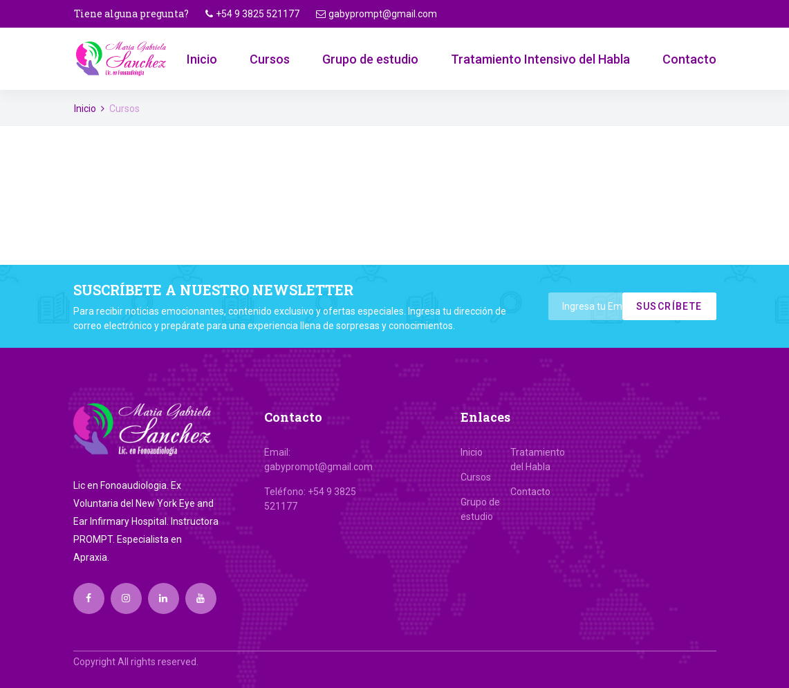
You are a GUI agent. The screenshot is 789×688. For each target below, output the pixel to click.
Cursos (270, 59)
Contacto (689, 59)
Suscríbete (669, 306)
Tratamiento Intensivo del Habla (540, 59)
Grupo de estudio (370, 59)
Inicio (202, 59)
